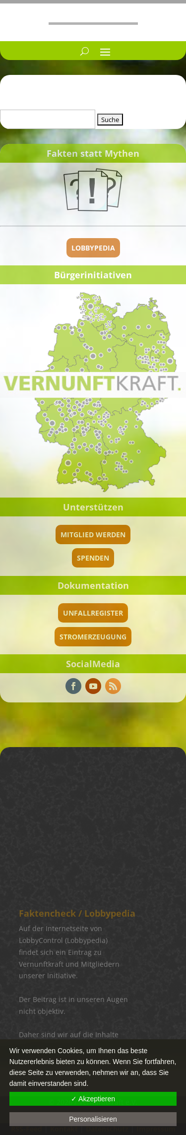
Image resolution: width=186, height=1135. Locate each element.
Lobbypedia (93, 247)
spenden (93, 558)
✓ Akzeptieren (93, 1099)
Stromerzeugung (93, 636)
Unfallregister (93, 613)
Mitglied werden (93, 534)
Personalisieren (93, 1119)
